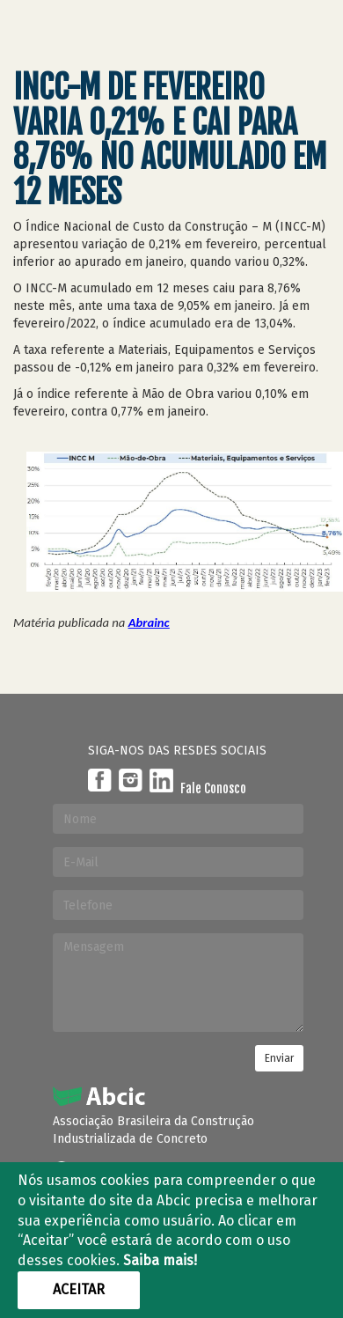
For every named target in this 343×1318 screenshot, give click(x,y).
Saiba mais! (160, 1260)
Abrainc (149, 622)
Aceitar (79, 1289)
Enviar (279, 1058)
